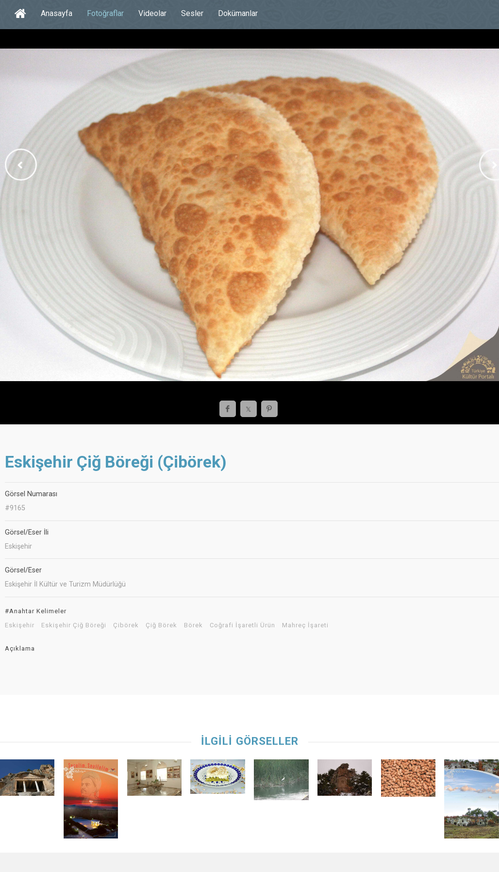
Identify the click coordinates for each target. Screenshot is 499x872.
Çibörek (126, 625)
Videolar (152, 13)
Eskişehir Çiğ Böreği (73, 625)
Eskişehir (19, 625)
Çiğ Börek (161, 625)
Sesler (192, 13)
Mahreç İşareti (305, 625)
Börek (193, 625)
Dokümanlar (238, 13)
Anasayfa (56, 13)
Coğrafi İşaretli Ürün (242, 625)
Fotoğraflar (105, 13)
